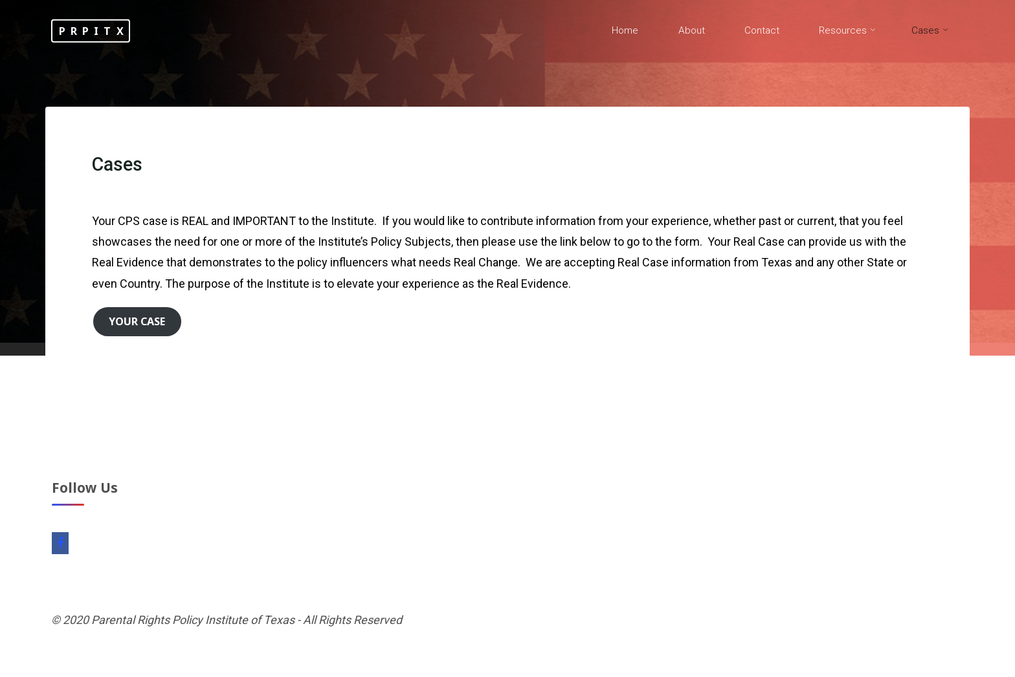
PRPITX (94, 30)
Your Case (137, 321)
